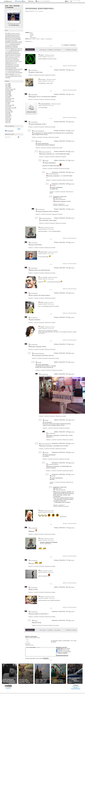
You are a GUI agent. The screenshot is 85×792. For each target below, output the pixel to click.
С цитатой (69, 65)
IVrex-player (43, 79)
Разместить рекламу (75, 688)
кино (6, 56)
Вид (68, 1)
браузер (7, 48)
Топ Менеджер (5, 7)
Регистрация (18, 1)
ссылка (52, 56)
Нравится (66, 45)
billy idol (9, 35)
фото (7, 74)
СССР (6, 102)
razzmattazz (8, 41)
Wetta (41, 570)
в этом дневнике (9, 130)
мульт (6, 61)
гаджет (6, 117)
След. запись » (57, 49)
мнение (7, 60)
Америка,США (8, 101)
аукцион (7, 121)
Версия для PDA (75, 686)
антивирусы (14, 45)
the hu (16, 42)
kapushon (9, 38)
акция (12, 44)
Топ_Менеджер (33, 70)
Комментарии (16, 5)
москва (12, 60)
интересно (8, 53)
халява (11, 74)
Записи (6, 5)
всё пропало (18, 48)
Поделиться (72, 45)
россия (14, 71)
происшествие (17, 69)
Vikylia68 (39, 141)
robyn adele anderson (15, 41)
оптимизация (16, 64)
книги (13, 56)
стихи (13, 72)
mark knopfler (14, 39)
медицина (14, 58)
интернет (12, 55)
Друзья (10, 5)
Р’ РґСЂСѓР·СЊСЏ (14, 25)
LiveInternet (8, 1)
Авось (38, 1)
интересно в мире (9, 89)
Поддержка (66, 1)
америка (17, 44)
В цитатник (74, 65)
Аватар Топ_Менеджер (13, 17)
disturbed (13, 35)
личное (10, 58)
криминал (17, 56)
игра (17, 52)
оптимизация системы (12, 66)
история (17, 55)
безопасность (9, 47)
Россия (6, 94)
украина (20, 72)
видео (12, 48)
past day (12, 40)
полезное (7, 67)
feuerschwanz (8, 37)
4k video (7, 33)
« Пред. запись (42, 49)
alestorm (18, 33)
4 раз (31, 41)
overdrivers (9, 40)
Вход (24, 1)
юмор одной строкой (9, 107)
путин (6, 71)
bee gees (13, 34)
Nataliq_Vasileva (43, 251)
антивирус (8, 45)
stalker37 (42, 55)
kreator (17, 38)
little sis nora (9, 39)
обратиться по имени (49, 55)
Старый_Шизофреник (45, 103)
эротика (7, 76)
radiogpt (15, 40)
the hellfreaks (12, 42)
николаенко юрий (17, 61)
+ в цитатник (40, 11)
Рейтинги (32, 1)
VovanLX (42, 596)
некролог (11, 61)
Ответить (65, 65)
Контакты (76, 687)
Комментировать (30, 49)
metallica (19, 39)
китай (9, 56)
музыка (16, 60)
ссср (9, 72)
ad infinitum (13, 33)
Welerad (42, 510)
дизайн (10, 52)
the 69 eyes (7, 42)
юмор (12, 76)
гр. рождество (7, 50)
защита (14, 52)
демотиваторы (15, 50)
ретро (10, 71)
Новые (74, 49)
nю (6, 40)
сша (16, 72)
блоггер (15, 47)
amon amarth (8, 34)
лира (6, 58)
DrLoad (41, 227)
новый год (14, 63)
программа (13, 67)
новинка (8, 63)
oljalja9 (41, 302)
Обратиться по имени (50, 75)
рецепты (7, 122)
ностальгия (9, 64)
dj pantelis (17, 35)
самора (6, 72)
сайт (18, 71)
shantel (20, 41)
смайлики (38, 647)
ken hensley (13, 38)
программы (9, 69)
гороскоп (7, 119)
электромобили (17, 74)
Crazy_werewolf (43, 277)
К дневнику (50, 49)
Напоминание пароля (29, 644)
